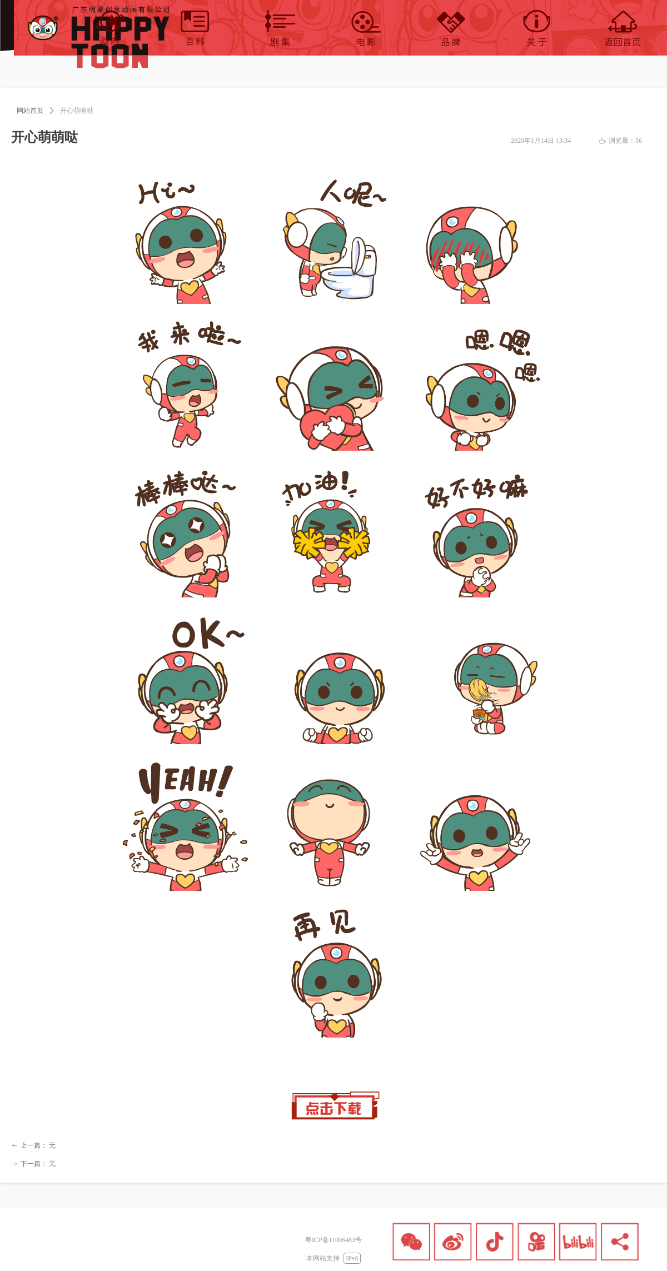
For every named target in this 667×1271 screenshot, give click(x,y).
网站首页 (30, 110)
